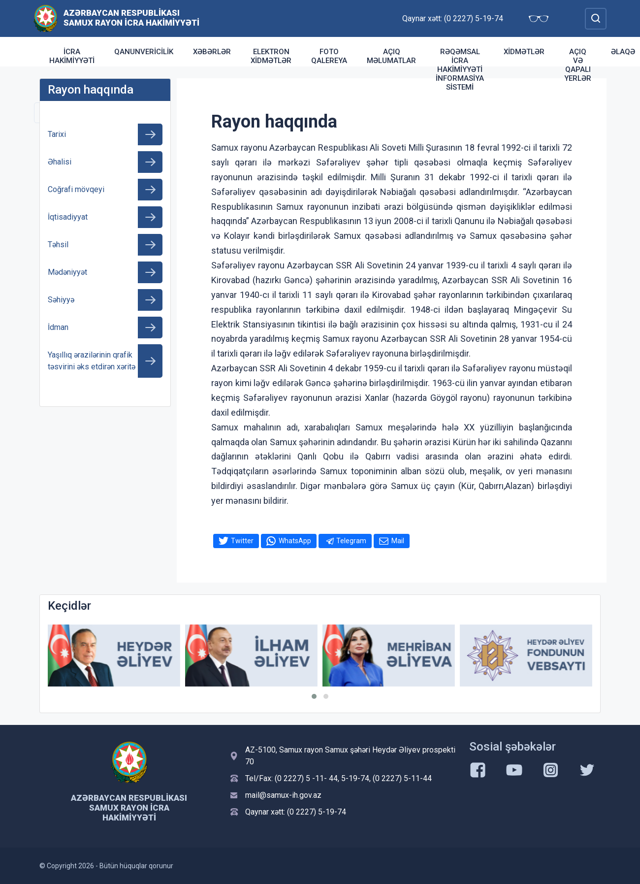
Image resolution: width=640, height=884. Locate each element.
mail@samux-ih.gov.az (283, 795)
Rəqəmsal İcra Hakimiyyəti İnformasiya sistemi (460, 69)
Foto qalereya (329, 56)
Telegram (351, 541)
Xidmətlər (524, 51)
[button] (314, 696)
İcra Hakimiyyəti (72, 56)
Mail (397, 541)
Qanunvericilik (143, 51)
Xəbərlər (212, 51)
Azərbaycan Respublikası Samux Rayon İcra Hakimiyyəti (131, 18)
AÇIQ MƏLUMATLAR (391, 56)
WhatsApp (295, 541)
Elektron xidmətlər (271, 56)
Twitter (242, 541)
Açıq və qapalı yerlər (577, 65)
